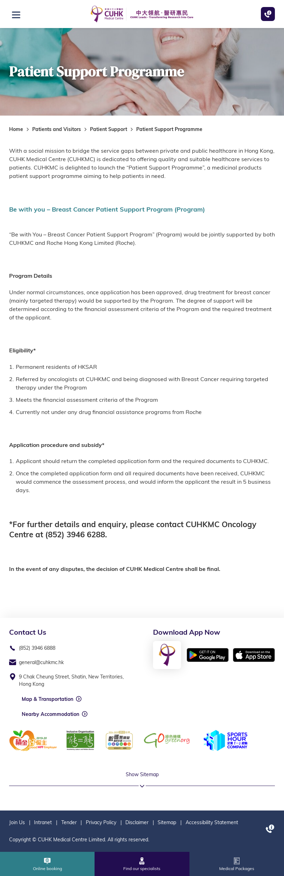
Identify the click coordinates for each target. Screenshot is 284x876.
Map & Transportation (47, 699)
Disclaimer (136, 822)
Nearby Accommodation (50, 714)
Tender (69, 822)
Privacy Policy (101, 822)
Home (16, 129)
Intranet (43, 822)
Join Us (17, 822)
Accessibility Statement (212, 822)
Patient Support (108, 129)
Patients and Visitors (56, 129)
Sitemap (167, 822)
